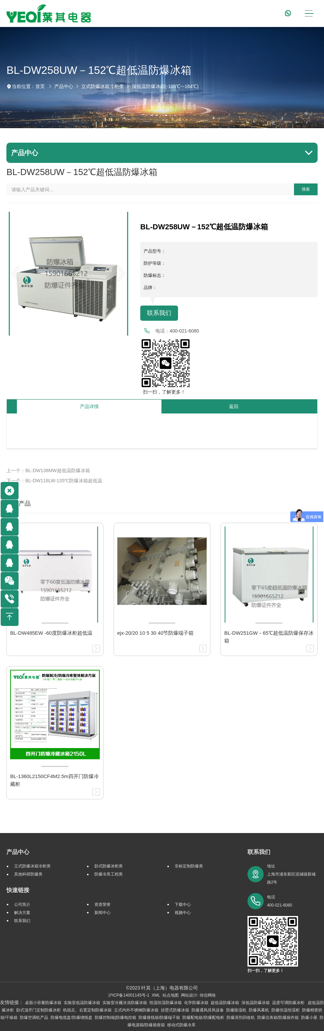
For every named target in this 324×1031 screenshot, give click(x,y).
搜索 (306, 189)
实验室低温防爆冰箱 (82, 1002)
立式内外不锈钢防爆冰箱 (136, 1010)
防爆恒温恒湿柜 (285, 1010)
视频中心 (183, 912)
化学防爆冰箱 (196, 1002)
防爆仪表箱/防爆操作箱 (278, 1017)
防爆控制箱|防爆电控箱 (115, 1017)
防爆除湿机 (236, 1010)
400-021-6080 (184, 331)
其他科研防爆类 (28, 874)
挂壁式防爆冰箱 (175, 1010)
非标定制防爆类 (189, 866)
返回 (233, 406)
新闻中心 (102, 912)
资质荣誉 (102, 904)
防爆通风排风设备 (208, 1010)
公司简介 (22, 904)
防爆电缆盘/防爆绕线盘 (71, 1017)
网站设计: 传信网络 (198, 995)
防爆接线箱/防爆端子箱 (159, 1017)
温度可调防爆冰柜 (288, 1002)
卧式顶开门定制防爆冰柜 (38, 1010)
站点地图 (171, 995)
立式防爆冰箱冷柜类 (102, 86)
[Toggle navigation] (309, 13)
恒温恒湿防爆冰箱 (165, 1002)
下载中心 (183, 904)
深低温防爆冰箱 (255, 1002)
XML (156, 995)
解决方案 (22, 912)
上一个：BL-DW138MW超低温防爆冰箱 (48, 470)
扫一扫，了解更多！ (162, 392)
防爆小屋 (309, 1017)
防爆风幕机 (259, 1010)
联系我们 (159, 313)
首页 (40, 86)
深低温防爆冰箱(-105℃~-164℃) (165, 86)
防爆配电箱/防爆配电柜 (203, 1017)
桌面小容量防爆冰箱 (43, 1002)
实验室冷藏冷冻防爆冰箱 (124, 1002)
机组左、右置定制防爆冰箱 (87, 1010)
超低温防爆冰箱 (225, 1002)
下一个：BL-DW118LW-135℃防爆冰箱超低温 (54, 480)
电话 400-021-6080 (279, 901)
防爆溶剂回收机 (241, 1017)
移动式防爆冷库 (181, 1025)
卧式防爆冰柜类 (108, 866)
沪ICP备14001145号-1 (128, 995)
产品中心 (63, 86)
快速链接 (17, 890)
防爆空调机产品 (34, 1017)
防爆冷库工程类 (108, 874)
